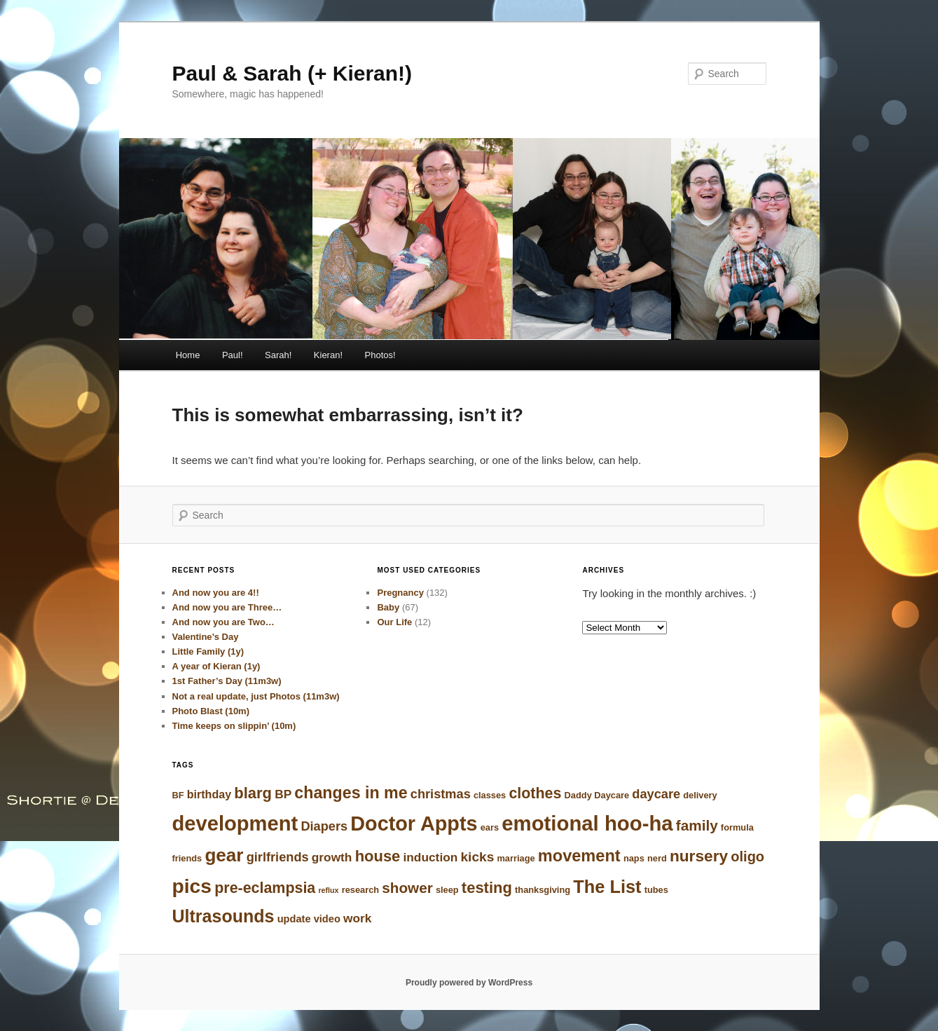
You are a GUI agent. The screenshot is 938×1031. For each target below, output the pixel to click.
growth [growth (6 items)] (332, 857)
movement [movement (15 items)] (579, 856)
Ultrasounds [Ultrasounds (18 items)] (223, 916)
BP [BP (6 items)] (283, 794)
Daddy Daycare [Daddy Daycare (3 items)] (597, 795)
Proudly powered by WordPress (469, 983)
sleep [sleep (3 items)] (447, 890)
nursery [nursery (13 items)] (699, 856)
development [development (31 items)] (235, 823)
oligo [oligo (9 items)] (747, 856)
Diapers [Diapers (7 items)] (324, 826)
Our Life (394, 622)
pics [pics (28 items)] (192, 886)
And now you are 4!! (215, 592)
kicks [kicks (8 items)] (478, 856)
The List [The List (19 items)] (607, 886)
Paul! (232, 355)
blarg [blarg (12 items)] (253, 793)
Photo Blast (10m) (211, 711)
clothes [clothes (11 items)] (535, 793)
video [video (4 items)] (327, 918)
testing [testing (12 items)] (487, 887)
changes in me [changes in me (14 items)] (350, 793)
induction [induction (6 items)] (431, 857)
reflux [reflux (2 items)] (328, 890)
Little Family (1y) (208, 651)
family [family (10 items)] (697, 825)
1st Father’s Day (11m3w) (227, 681)
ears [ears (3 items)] (490, 827)
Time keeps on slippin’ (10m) (234, 726)
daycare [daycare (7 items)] (656, 794)
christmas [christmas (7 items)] (441, 794)
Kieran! (328, 355)
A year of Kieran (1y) (216, 666)
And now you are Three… (227, 607)
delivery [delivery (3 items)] (700, 795)
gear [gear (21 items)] (224, 855)
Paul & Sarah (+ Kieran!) (292, 73)
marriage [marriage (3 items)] (515, 858)
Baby (388, 607)
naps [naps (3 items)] (633, 858)
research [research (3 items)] (360, 890)
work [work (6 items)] (357, 918)
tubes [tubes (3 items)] (656, 890)
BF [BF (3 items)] (178, 795)
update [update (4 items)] (294, 918)
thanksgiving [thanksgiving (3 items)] (542, 890)
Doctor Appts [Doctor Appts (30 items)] (413, 823)
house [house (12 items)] (378, 856)
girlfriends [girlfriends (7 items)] (278, 857)
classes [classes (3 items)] (490, 795)
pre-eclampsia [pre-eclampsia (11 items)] (264, 888)
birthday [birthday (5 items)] (209, 794)
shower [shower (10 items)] (407, 888)
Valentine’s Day (205, 636)
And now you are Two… (223, 622)
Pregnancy (400, 592)
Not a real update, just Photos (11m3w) (256, 696)
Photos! (380, 355)
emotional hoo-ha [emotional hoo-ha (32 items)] (587, 823)
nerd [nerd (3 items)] (657, 858)
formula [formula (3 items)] (737, 827)
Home (188, 355)
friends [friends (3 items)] (187, 858)
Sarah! (278, 355)
